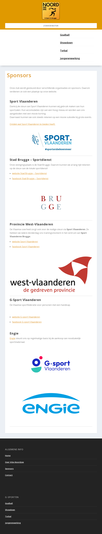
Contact (9, 475)
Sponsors (9, 468)
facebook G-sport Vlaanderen (27, 322)
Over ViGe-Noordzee (14, 462)
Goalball (65, 34)
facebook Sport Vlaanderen (25, 246)
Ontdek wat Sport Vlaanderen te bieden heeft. (32, 124)
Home (7, 455)
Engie (12, 338)
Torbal (64, 50)
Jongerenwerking (70, 58)
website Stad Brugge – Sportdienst (29, 173)
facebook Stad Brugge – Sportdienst (30, 178)
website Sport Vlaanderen (25, 241)
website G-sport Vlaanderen (26, 316)
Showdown (66, 42)
